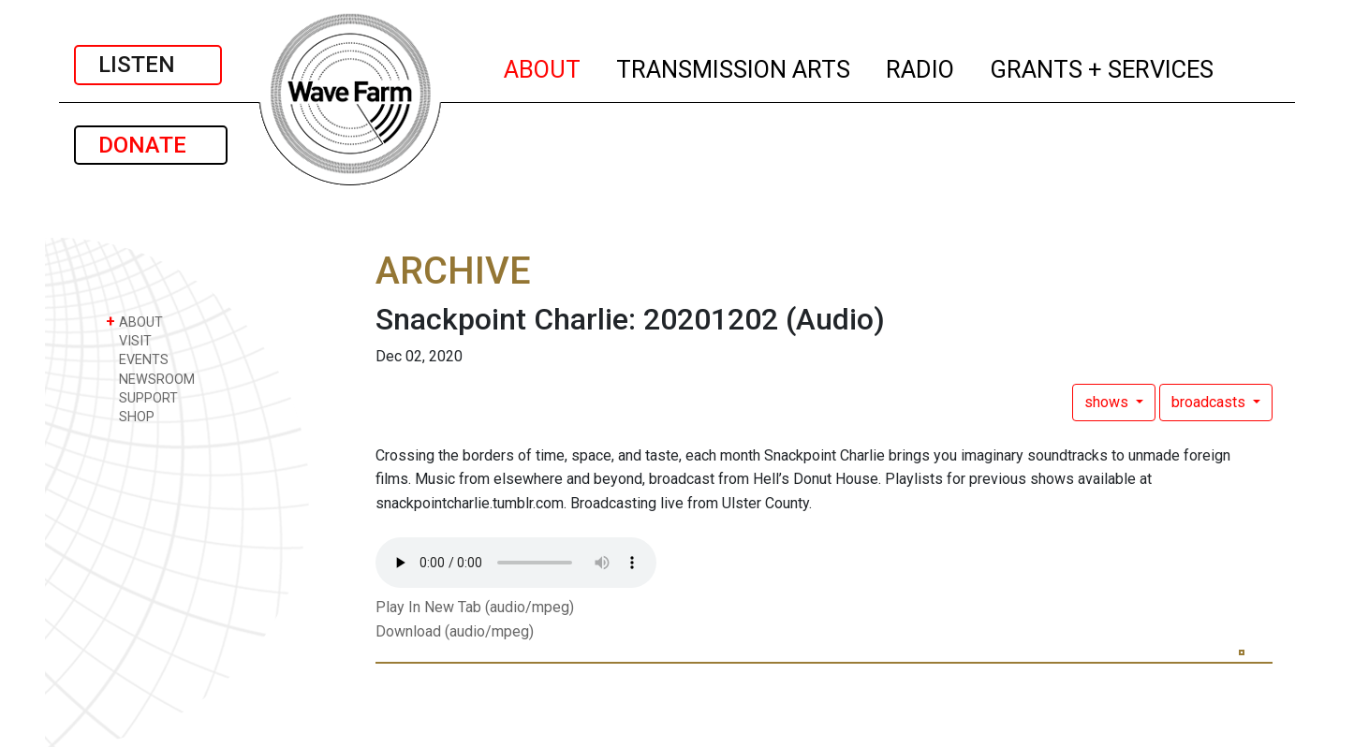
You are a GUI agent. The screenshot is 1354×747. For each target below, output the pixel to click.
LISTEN (148, 64)
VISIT (129, 340)
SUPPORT (142, 397)
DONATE (150, 145)
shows (1108, 402)
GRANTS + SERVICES (1102, 66)
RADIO (921, 66)
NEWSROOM (150, 379)
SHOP (130, 416)
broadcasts (1210, 402)
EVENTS (137, 359)
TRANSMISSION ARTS (734, 66)
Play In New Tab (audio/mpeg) (474, 607)
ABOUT (543, 66)
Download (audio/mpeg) (454, 631)
